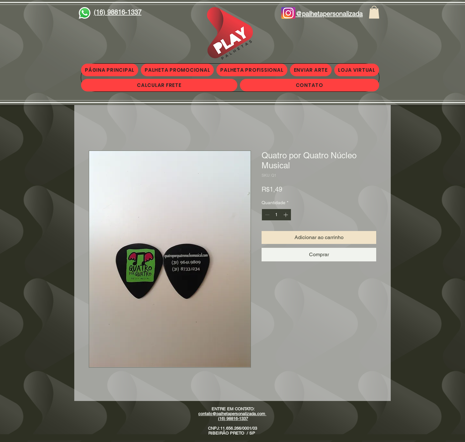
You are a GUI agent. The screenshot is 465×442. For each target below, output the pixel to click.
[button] (374, 12)
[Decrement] (267, 214)
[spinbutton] (276, 214)
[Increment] (286, 214)
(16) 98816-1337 (233, 418)
